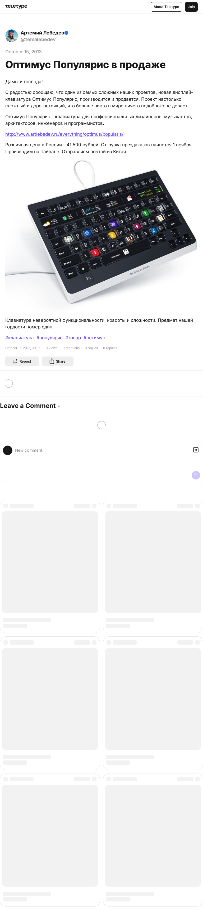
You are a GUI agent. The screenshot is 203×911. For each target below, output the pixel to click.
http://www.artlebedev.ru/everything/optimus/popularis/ (64, 134)
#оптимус (94, 337)
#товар (73, 337)
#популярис (49, 337)
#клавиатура (19, 337)
